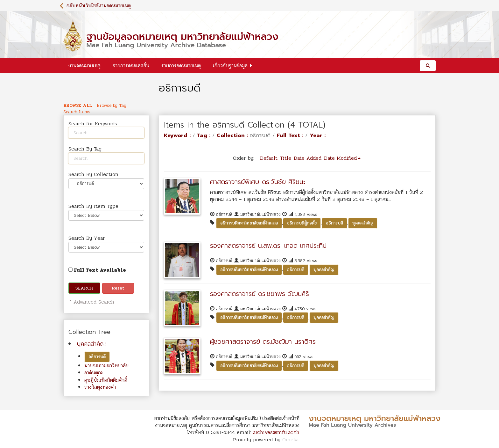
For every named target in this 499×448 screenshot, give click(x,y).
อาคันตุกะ (93, 373)
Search (84, 288)
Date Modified (340, 158)
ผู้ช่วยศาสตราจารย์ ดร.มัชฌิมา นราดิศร (263, 341)
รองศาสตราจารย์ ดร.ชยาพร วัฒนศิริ (259, 293)
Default (269, 158)
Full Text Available (97, 270)
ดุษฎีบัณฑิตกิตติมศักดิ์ (105, 380)
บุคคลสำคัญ (91, 343)
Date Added (307, 158)
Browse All (77, 105)
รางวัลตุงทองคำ (100, 387)
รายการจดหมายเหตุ (181, 66)
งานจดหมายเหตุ (84, 66)
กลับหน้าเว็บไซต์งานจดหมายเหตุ (99, 6)
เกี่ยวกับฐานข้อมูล (230, 66)
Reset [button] (118, 288)
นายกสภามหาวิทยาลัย (106, 366)
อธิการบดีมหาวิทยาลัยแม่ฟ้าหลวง (249, 223)
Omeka (290, 440)
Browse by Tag (111, 105)
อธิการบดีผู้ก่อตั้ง (302, 223)
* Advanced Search (90, 302)
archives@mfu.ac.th (276, 432)
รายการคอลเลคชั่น (131, 66)
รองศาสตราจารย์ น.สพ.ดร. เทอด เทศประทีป (268, 245)
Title (285, 158)
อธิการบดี (97, 356)
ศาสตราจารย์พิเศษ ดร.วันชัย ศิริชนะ (258, 182)
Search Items (76, 112)
